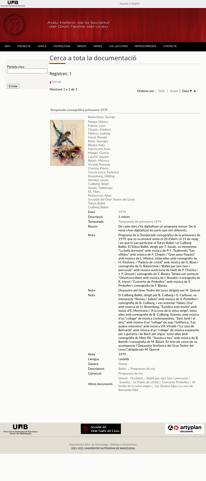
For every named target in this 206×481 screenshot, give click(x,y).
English (135, 3)
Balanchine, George (101, 117)
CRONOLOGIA (61, 46)
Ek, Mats (94, 191)
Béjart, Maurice (99, 160)
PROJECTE (24, 46)
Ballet (122, 368)
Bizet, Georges (98, 141)
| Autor (172, 91)
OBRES (97, 46)
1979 (122, 212)
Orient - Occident (130, 378)
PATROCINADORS (145, 46)
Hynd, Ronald (97, 137)
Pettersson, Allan (99, 195)
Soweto (125, 382)
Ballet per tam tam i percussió (167, 378)
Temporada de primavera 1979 (139, 221)
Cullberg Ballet (98, 207)
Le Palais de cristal (146, 382)
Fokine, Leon (97, 125)
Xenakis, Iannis (98, 180)
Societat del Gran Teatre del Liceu (111, 199)
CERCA (42, 46)
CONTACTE (170, 46)
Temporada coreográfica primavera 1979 (79, 110)
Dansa (122, 364)
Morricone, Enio (99, 149)
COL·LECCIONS (118, 46)
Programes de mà (142, 368)
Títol (161, 91)
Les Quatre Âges (167, 386)
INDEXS (82, 46)
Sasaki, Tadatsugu (100, 188)
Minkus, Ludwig (99, 133)
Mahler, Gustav (98, 153)
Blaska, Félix (96, 145)
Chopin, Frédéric (99, 129)
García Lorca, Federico (103, 172)
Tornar (55, 81)
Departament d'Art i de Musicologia (88, 444)
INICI (7, 46)
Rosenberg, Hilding (101, 176)
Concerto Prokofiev (175, 382)
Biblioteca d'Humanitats (124, 444)
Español (124, 3)
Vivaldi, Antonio (99, 164)
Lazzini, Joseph (98, 157)
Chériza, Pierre (98, 168)
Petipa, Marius (98, 122)
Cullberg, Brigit (98, 184)
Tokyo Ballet (96, 203)
